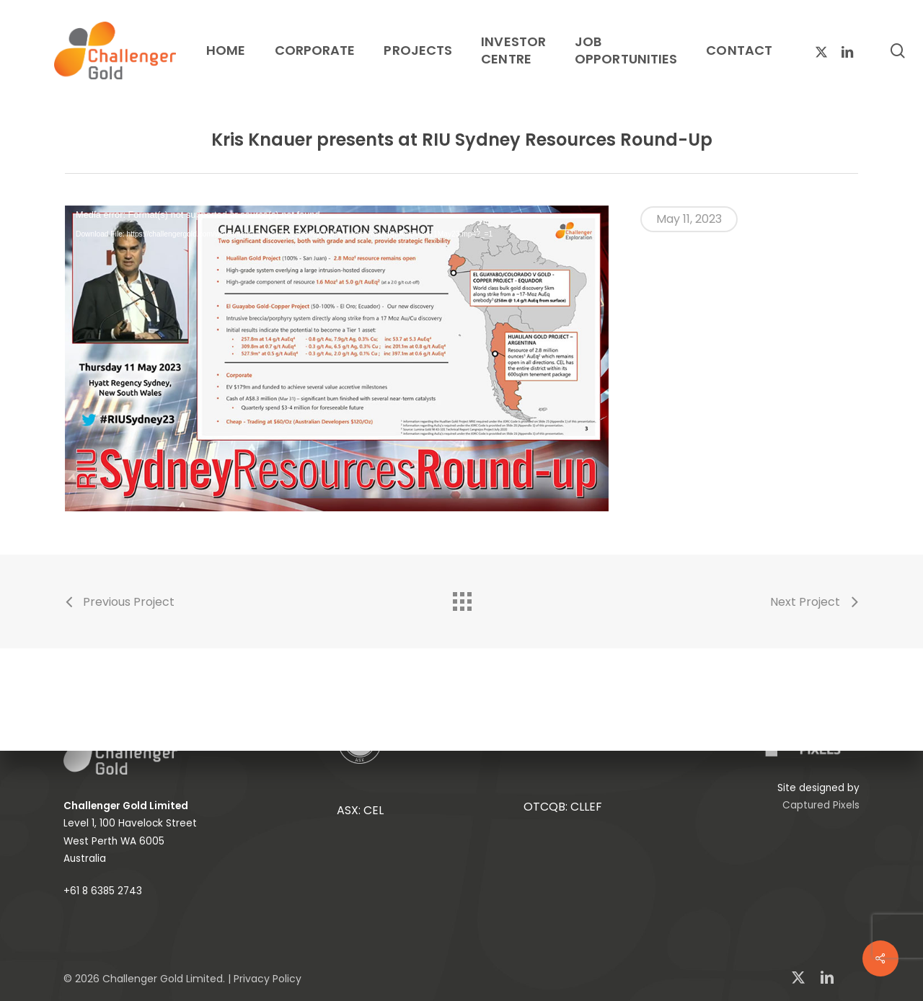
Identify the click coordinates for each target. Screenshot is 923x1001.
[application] (337, 358)
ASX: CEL (360, 810)
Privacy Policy (267, 978)
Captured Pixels (821, 805)
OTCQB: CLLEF (563, 806)
